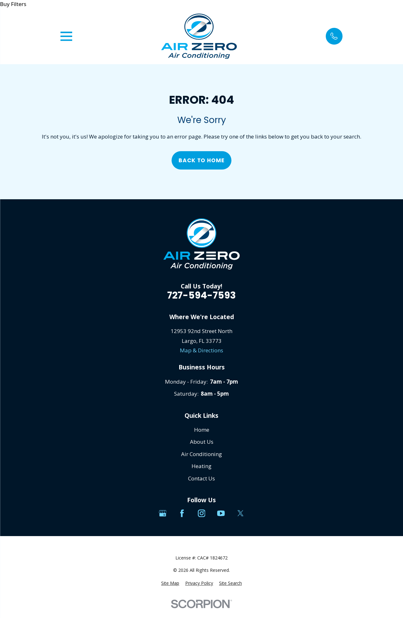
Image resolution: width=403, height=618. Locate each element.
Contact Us (201, 478)
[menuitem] (170, 583)
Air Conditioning (201, 454)
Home (201, 429)
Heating (201, 466)
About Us (201, 441)
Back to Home (201, 160)
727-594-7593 (201, 295)
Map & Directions (201, 350)
